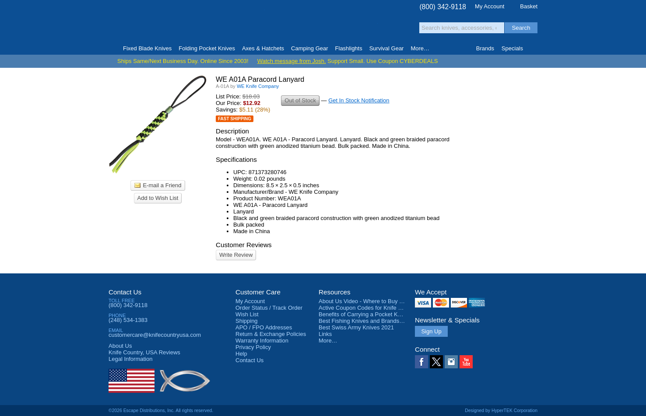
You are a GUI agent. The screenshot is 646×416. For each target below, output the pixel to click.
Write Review (236, 255)
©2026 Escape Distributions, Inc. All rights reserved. (161, 410)
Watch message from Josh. (291, 61)
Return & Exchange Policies (270, 334)
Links (325, 334)
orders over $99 (294, 26)
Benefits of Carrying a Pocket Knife (363, 314)
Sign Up (431, 331)
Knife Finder (534, 48)
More (420, 48)
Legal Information (130, 359)
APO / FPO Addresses (263, 327)
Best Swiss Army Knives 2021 (356, 327)
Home (112, 48)
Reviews (144, 352)
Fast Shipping (234, 118)
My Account (489, 6)
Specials (512, 48)
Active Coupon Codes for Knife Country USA (375, 307)
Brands (485, 48)
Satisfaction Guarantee (245, 24)
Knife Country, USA (145, 22)
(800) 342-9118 (442, 6)
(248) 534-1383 (128, 320)
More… (328, 340)
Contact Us (125, 292)
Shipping (246, 321)
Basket (528, 6)
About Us (120, 346)
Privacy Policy (253, 347)
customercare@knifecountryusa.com (155, 335)
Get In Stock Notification (358, 100)
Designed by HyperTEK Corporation (501, 410)
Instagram (451, 361)
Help (241, 353)
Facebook (421, 361)
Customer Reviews (244, 244)
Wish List (247, 314)
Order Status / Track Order (268, 307)
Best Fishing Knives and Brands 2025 (366, 321)
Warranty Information (261, 340)
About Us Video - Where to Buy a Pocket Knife (377, 301)
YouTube (466, 361)
